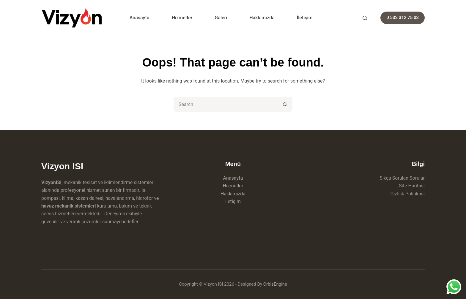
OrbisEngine (275, 284)
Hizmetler (182, 17)
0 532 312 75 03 (402, 17)
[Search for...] (226, 104)
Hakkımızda (262, 17)
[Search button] (285, 104)
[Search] (365, 18)
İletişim (305, 17)
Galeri (221, 17)
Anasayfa (139, 17)
